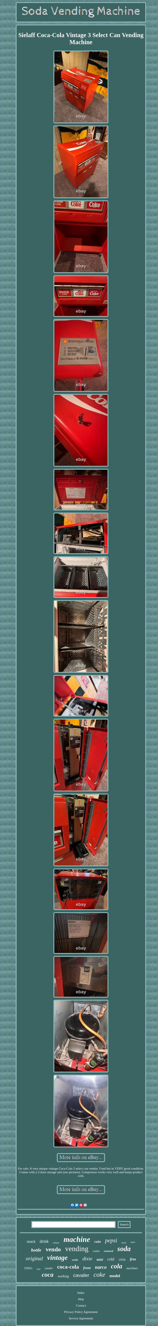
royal (123, 1242)
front (87, 1268)
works (75, 1259)
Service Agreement (81, 1318)
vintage (57, 1257)
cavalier (81, 1275)
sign (38, 1269)
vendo (53, 1249)
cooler (49, 1268)
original (34, 1258)
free (133, 1259)
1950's (28, 1268)
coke (99, 1274)
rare (133, 1242)
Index (81, 1292)
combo (96, 1251)
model (114, 1276)
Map (81, 1299)
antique (56, 1242)
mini (100, 1259)
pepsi (111, 1240)
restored (108, 1251)
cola (116, 1266)
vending (77, 1249)
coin (97, 1242)
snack (31, 1241)
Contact (81, 1305)
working (63, 1276)
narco (101, 1267)
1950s (122, 1259)
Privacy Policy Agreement (81, 1312)
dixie (87, 1258)
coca (47, 1274)
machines (132, 1268)
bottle (36, 1250)
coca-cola (68, 1267)
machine (77, 1239)
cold (110, 1259)
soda (124, 1249)
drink (44, 1241)
